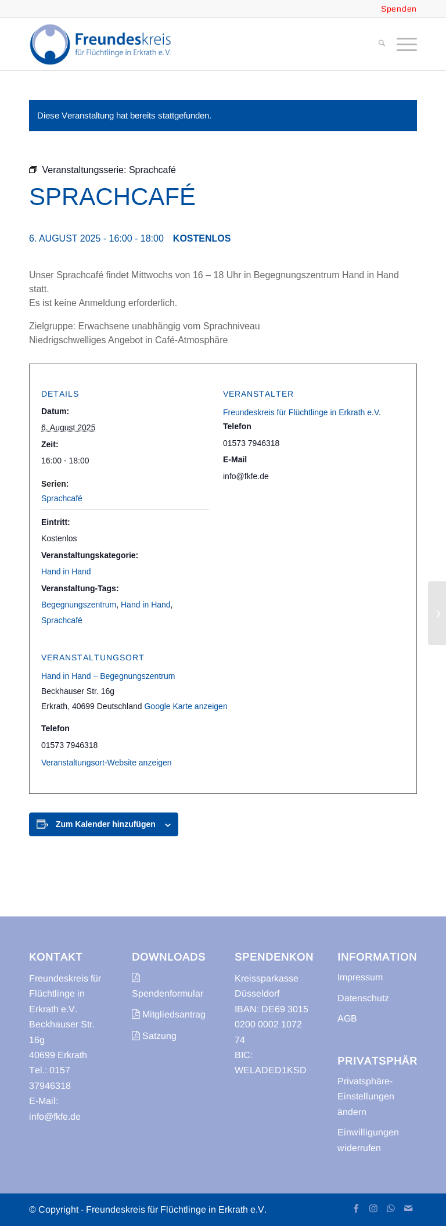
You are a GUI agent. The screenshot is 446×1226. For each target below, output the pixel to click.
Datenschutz (363, 998)
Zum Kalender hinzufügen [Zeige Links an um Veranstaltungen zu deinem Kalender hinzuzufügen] (106, 824)
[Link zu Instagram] (373, 1208)
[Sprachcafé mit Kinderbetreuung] (437, 613)
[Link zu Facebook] (356, 1208)
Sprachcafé (61, 498)
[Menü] (401, 44)
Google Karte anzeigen (185, 706)
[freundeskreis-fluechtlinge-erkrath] (103, 44)
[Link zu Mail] (408, 1208)
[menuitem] (376, 44)
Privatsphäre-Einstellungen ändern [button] (365, 1096)
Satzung (154, 1036)
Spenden (399, 8)
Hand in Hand (66, 571)
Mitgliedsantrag (169, 1014)
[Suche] (376, 44)
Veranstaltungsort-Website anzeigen (106, 762)
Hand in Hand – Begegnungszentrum (108, 676)
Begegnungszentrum (78, 604)
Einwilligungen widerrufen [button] (368, 1139)
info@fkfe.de (55, 1116)
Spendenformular (167, 985)
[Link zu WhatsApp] (391, 1208)
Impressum (360, 977)
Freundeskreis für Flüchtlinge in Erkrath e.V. (302, 412)
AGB (347, 1018)
